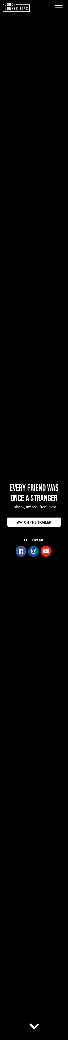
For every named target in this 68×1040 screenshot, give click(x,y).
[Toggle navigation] (59, 7)
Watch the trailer (34, 522)
